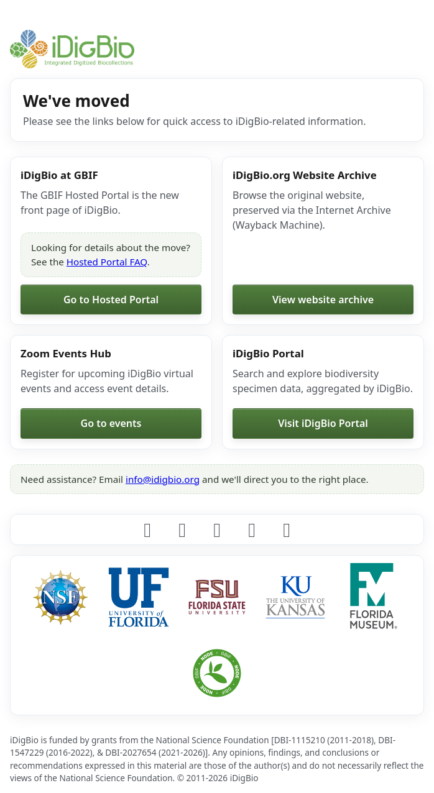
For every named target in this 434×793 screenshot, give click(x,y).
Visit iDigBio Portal (323, 423)
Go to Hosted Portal (111, 299)
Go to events (111, 423)
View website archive (323, 299)
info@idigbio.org (163, 479)
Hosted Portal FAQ (107, 261)
